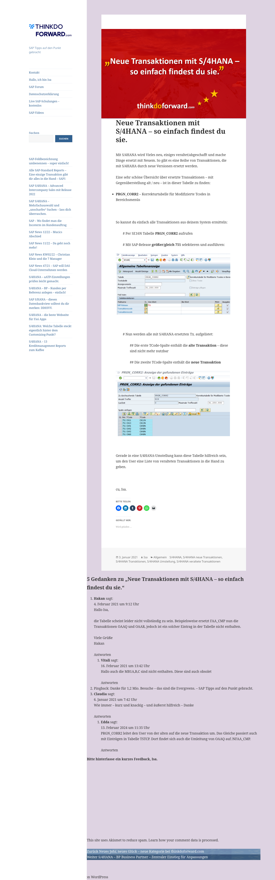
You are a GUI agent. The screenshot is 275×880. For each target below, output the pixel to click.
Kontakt (34, 72)
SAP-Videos (36, 113)
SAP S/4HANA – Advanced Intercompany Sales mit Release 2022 (50, 190)
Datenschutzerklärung (44, 94)
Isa (145, 557)
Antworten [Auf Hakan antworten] (102, 654)
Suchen (34, 133)
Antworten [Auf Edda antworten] (109, 750)
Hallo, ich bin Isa (40, 80)
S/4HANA (176, 557)
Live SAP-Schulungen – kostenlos (44, 103)
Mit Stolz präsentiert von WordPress (79, 877)
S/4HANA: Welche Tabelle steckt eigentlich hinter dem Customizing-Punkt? (50, 330)
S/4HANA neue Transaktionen (202, 557)
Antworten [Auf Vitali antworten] (109, 682)
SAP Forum (36, 87)
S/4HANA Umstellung (161, 561)
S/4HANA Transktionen (131, 561)
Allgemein (160, 557)
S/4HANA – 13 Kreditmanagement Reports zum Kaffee (47, 346)
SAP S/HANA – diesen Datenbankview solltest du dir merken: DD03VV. (49, 303)
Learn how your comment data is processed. (184, 840)
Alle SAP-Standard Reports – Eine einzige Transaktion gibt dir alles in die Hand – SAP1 (48, 174)
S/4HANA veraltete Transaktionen (198, 561)
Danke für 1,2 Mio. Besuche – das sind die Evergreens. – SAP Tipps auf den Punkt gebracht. (181, 688)
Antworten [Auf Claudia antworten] (102, 716)
